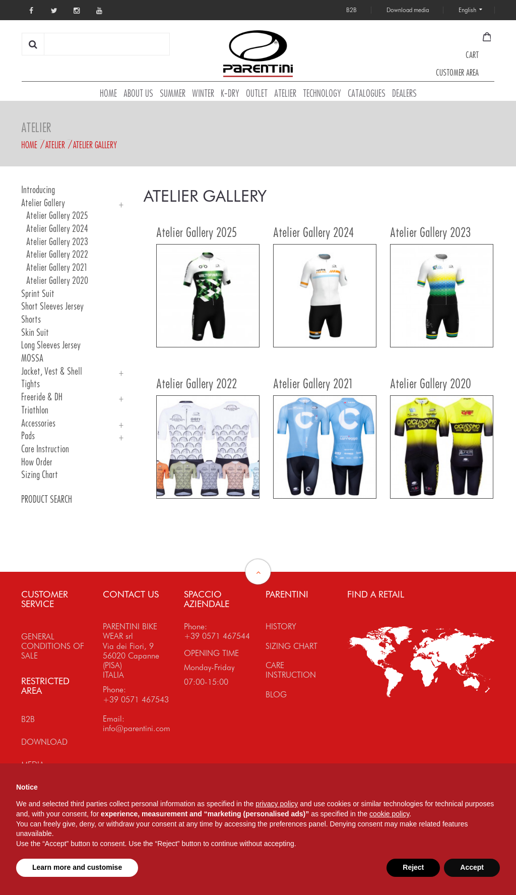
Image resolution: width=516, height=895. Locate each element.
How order (36, 462)
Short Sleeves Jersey (52, 306)
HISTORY (281, 626)
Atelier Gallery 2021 (56, 267)
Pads (28, 436)
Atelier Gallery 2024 (57, 228)
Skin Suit (35, 332)
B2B (28, 719)
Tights (30, 384)
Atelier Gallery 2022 (57, 254)
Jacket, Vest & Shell (51, 371)
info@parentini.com (136, 728)
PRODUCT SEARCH (46, 499)
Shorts (31, 319)
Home (29, 144)
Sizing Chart (39, 475)
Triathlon (34, 410)
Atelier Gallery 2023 (57, 242)
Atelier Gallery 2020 (57, 280)
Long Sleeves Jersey (51, 345)
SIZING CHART (291, 646)
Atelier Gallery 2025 (57, 215)
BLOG (276, 694)
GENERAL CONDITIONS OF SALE (52, 646)
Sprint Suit (37, 294)
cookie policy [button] (389, 814)
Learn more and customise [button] (77, 867)
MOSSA (32, 358)
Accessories (38, 423)
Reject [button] (413, 867)
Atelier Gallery (95, 144)
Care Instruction (45, 449)
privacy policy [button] (276, 804)
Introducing (38, 190)
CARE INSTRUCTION (291, 670)
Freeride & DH (41, 397)
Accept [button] (472, 867)
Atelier (55, 144)
